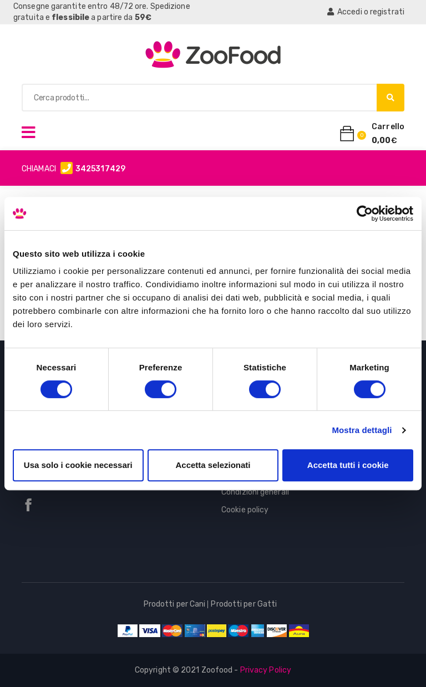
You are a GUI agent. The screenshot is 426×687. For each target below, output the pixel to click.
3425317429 (100, 169)
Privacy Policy (265, 670)
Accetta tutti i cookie (348, 465)
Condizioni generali (255, 492)
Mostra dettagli (362, 430)
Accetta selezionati (212, 465)
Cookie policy (244, 510)
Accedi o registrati (365, 12)
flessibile (70, 17)
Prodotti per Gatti (244, 604)
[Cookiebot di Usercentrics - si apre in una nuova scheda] (364, 213)
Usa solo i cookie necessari (78, 465)
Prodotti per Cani (175, 604)
